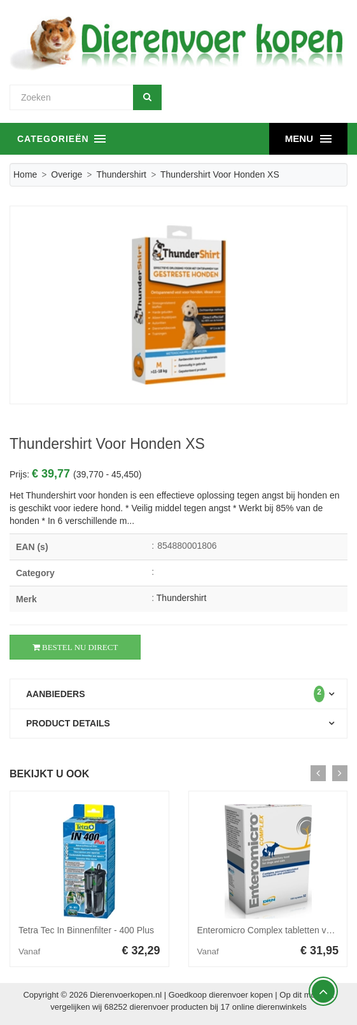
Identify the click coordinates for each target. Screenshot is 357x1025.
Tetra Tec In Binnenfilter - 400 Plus (86, 930)
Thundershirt (121, 174)
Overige (66, 174)
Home (25, 174)
